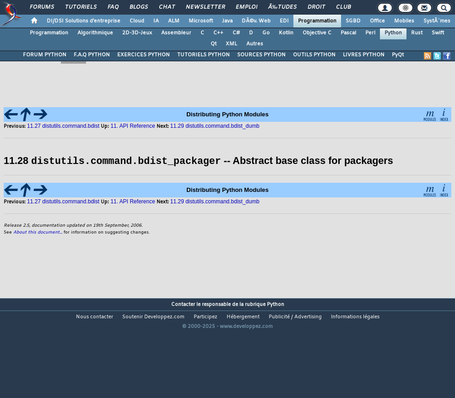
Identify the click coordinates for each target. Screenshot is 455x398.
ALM (173, 21)
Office (377, 21)
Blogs (139, 7)
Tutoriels (81, 7)
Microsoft (201, 21)
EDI (284, 21)
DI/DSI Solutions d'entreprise (83, 21)
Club (343, 7)
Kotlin (286, 33)
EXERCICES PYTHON (143, 55)
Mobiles (404, 21)
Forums (42, 7)
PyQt (398, 55)
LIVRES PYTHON (364, 55)
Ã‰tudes (282, 7)
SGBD (353, 21)
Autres (254, 44)
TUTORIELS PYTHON (203, 55)
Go (266, 33)
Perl (370, 33)
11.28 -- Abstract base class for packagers (198, 161)
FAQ (113, 7)
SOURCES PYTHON (261, 55)
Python (393, 33)
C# (236, 33)
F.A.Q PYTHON (92, 55)
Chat (167, 7)
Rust (416, 33)
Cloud (137, 21)
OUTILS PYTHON (314, 55)
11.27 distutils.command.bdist (64, 201)
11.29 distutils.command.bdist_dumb (215, 201)
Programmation (317, 21)
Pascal (348, 33)
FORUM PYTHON (44, 55)
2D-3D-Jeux (137, 33)
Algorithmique (95, 33)
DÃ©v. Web (256, 21)
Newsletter (205, 7)
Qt (214, 44)
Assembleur (176, 33)
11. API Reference (132, 201)
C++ (218, 33)
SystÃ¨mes (436, 21)
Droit (316, 7)
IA (156, 21)
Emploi (246, 7)
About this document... (37, 232)
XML (231, 44)
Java (227, 21)
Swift (438, 33)
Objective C (317, 33)
